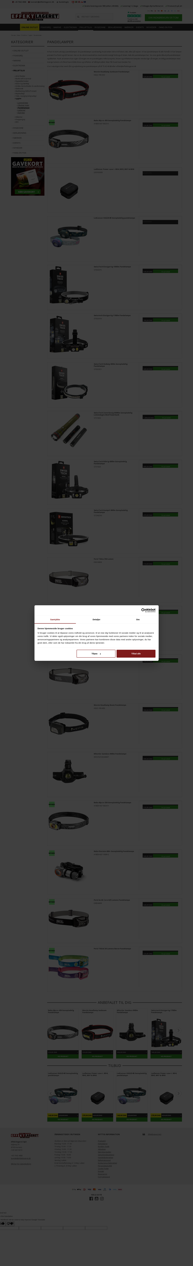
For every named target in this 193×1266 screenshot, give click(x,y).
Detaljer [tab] (96, 619)
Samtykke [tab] (55, 619)
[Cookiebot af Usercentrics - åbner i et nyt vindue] (143, 610)
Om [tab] (138, 619)
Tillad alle (136, 653)
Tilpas (96, 653)
